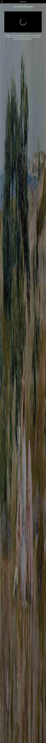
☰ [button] (2, 2)
